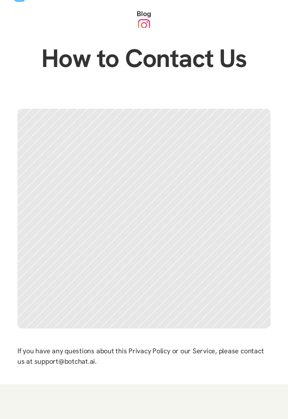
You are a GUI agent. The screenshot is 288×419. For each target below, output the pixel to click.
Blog (144, 14)
